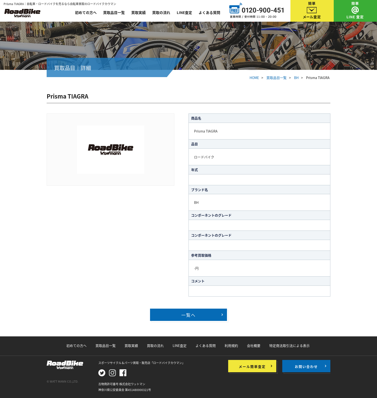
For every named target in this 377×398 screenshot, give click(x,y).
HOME (254, 77)
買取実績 (138, 12)
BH (296, 77)
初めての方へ (86, 12)
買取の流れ (161, 12)
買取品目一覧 (114, 12)
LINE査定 (184, 12)
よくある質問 (209, 12)
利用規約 (231, 345)
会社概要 (253, 345)
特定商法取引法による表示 (289, 345)
